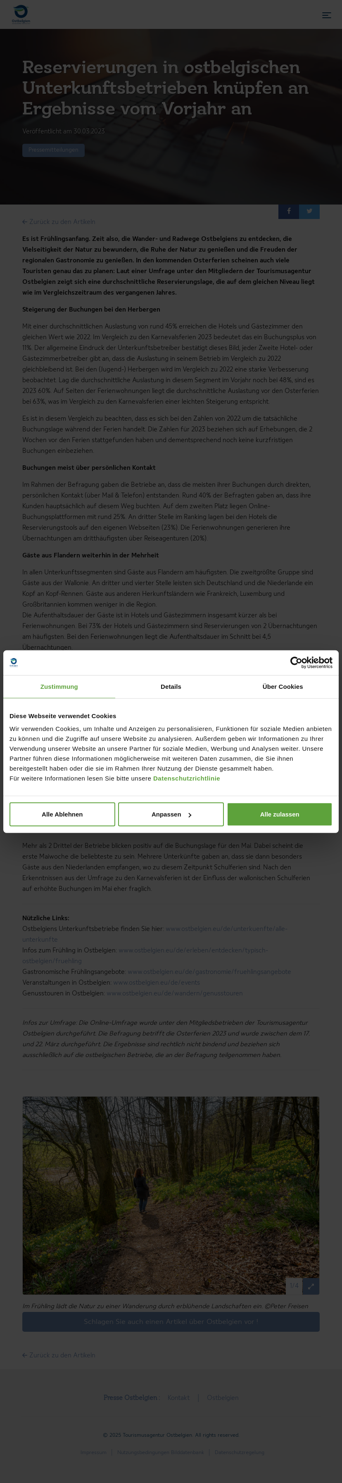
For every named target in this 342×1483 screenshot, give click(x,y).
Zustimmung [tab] (59, 686)
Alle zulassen (279, 814)
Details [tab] (171, 686)
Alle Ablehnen (62, 814)
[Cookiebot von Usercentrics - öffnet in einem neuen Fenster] (296, 662)
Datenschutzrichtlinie (186, 778)
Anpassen (171, 814)
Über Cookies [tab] (283, 686)
